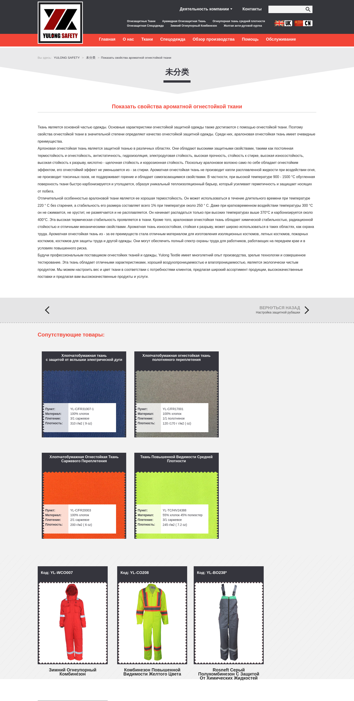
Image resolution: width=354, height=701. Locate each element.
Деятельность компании (204, 9)
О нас (128, 39)
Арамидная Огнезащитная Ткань (184, 21)
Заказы (48, 664)
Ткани (147, 39)
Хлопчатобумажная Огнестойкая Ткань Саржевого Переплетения (212, 359)
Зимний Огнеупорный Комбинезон (193, 25)
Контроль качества (111, 630)
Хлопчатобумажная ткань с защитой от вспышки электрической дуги (72, 359)
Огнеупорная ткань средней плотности (239, 21)
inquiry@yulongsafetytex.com (202, 630)
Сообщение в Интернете (280, 651)
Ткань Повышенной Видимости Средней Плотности (282, 359)
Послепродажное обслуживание (122, 638)
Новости (49, 655)
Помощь (250, 39)
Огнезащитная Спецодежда (145, 25)
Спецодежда (172, 39)
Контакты (252, 9)
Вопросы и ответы (57, 630)
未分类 (177, 70)
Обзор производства (214, 39)
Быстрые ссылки (61, 619)
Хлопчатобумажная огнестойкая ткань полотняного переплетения (142, 361)
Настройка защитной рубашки (278, 313)
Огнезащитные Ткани (141, 21)
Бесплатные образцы (113, 647)
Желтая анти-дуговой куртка (243, 25)
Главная (107, 39)
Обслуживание (281, 39)
